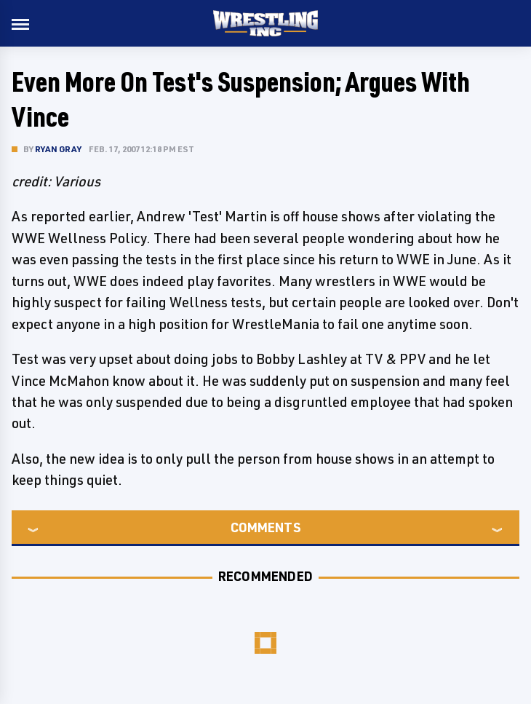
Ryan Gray (58, 148)
